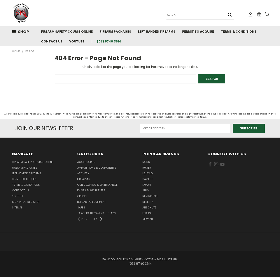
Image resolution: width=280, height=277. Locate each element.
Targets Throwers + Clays (96, 213)
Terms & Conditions (238, 31)
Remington (150, 196)
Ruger (146, 167)
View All (147, 219)
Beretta (147, 202)
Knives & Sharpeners (91, 190)
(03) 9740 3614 (109, 41)
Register (33, 202)
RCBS (146, 162)
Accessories (86, 162)
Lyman (146, 185)
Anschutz (149, 207)
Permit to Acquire (198, 31)
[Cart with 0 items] (267, 14)
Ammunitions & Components (96, 167)
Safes (81, 207)
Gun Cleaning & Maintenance (97, 185)
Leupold (147, 173)
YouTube (76, 41)
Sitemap (17, 207)
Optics (82, 196)
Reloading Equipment (91, 202)
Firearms (83, 179)
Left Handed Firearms (156, 31)
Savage (147, 179)
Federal (147, 213)
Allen (145, 190)
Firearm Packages (115, 31)
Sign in (17, 202)
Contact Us (51, 41)
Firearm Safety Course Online (67, 31)
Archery (83, 173)
